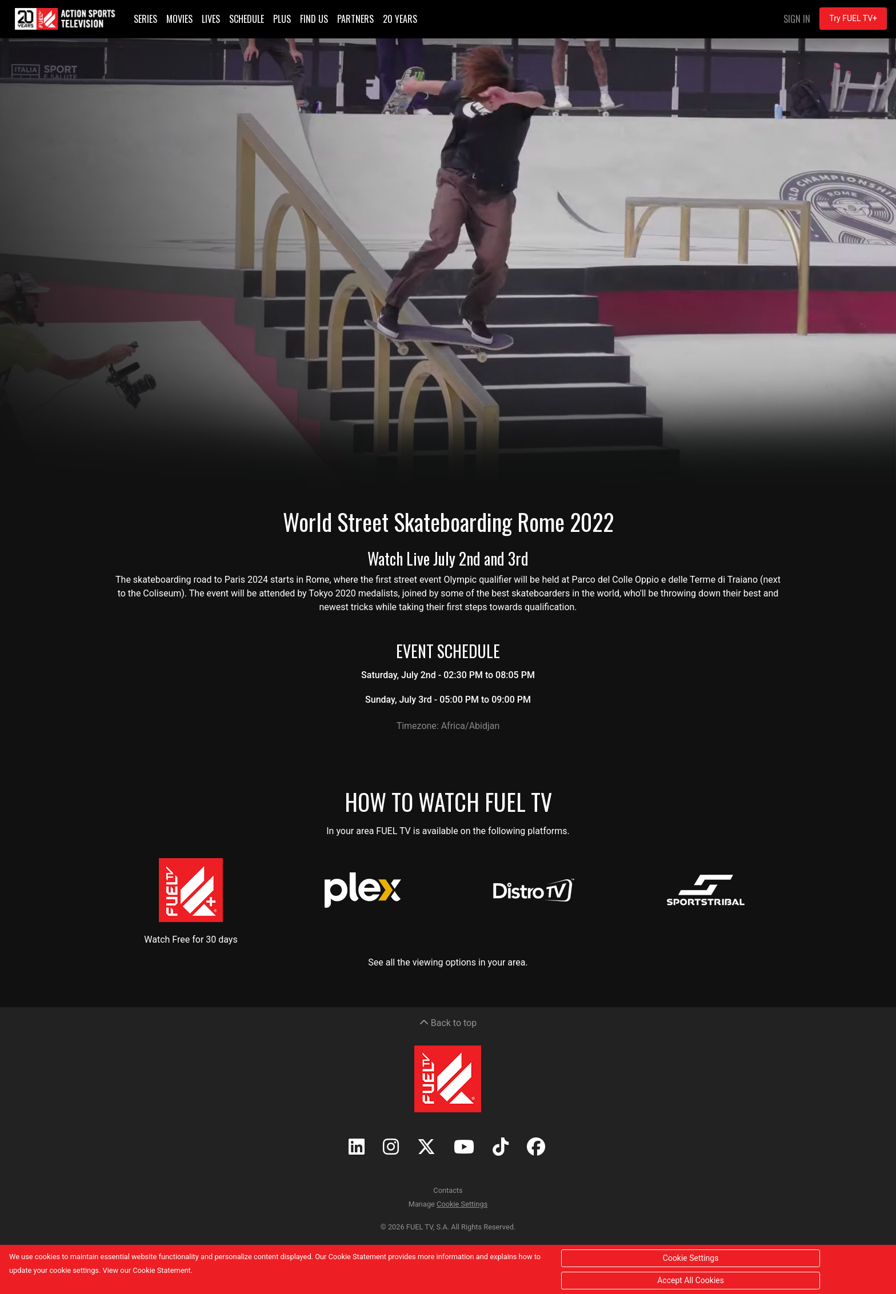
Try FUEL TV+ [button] (853, 18)
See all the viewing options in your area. (448, 962)
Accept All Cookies (690, 1280)
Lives (211, 19)
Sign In (796, 19)
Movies (179, 19)
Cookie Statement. (163, 1270)
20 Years (400, 19)
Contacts (447, 1190)
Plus (282, 19)
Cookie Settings (462, 1204)
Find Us (314, 19)
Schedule (246, 19)
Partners (355, 19)
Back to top (448, 1022)
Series (145, 19)
